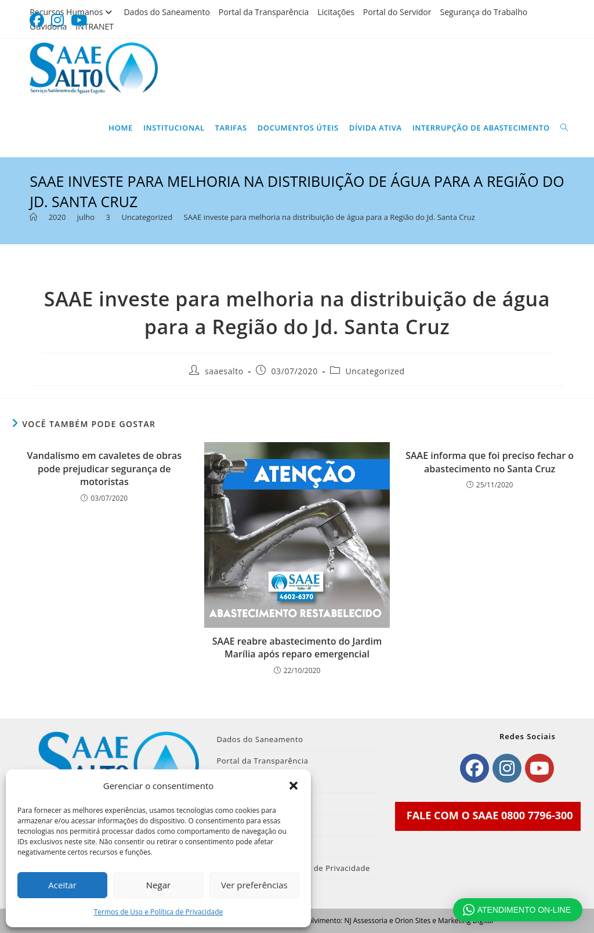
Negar (158, 885)
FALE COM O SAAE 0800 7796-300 (490, 815)
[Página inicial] (33, 217)
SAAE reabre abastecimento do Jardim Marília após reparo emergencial (297, 647)
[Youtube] (539, 768)
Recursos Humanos (72, 11)
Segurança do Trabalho (483, 11)
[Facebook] (474, 768)
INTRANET (94, 26)
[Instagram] (506, 768)
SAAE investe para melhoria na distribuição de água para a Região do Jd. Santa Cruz (329, 217)
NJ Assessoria (365, 920)
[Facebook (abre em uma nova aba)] (39, 20)
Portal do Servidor (397, 11)
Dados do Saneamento (166, 11)
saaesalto (224, 371)
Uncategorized (375, 371)
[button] (293, 785)
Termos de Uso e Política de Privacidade (158, 912)
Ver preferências (254, 885)
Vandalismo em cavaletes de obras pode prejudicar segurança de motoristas (104, 468)
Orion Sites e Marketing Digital (444, 920)
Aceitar (62, 885)
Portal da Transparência (264, 11)
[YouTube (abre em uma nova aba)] (78, 20)
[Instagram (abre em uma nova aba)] (57, 20)
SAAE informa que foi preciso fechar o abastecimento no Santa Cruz (489, 462)
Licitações (335, 11)
